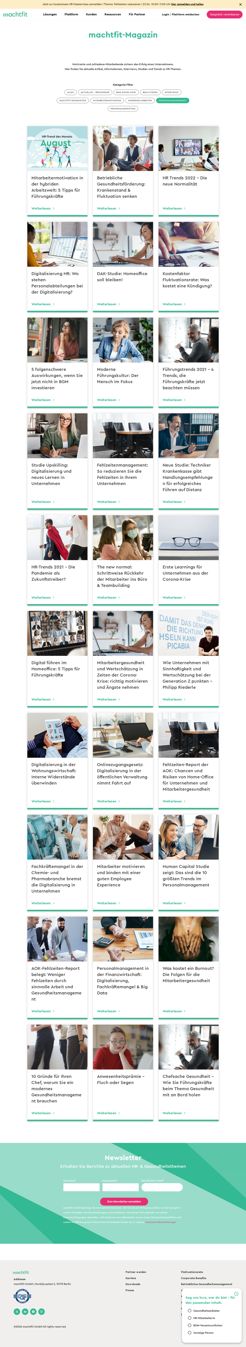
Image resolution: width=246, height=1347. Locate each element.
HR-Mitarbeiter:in (204, 1318)
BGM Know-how (126, 92)
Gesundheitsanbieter (206, 1310)
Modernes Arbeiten (140, 100)
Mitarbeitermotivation (107, 100)
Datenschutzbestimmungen (160, 1222)
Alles (70, 92)
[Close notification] (240, 4)
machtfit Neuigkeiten (72, 100)
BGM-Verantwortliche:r (208, 1325)
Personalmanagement (173, 100)
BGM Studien (150, 92)
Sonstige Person (203, 1332)
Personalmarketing (123, 109)
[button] (236, 1294)
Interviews (172, 92)
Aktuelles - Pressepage (95, 92)
